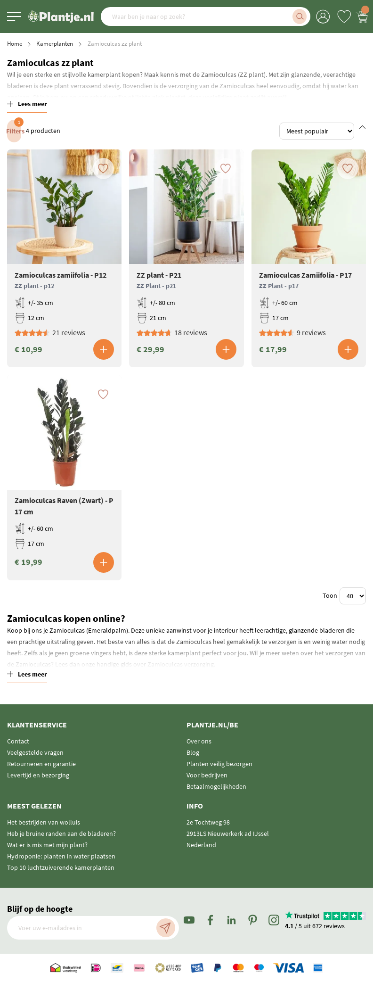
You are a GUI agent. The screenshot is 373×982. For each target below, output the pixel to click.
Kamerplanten (54, 44)
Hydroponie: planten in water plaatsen (61, 856)
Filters (14, 127)
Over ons (198, 741)
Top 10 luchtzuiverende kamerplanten (60, 867)
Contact (18, 741)
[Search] (299, 16)
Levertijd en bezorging (38, 775)
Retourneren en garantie (41, 763)
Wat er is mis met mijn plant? (47, 845)
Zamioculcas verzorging (180, 664)
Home (14, 44)
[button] (105, 173)
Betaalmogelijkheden (216, 786)
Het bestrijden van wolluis (43, 822)
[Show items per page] (353, 595)
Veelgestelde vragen (35, 752)
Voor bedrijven (206, 775)
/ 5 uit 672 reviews (315, 926)
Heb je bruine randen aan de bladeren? (61, 833)
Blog (192, 752)
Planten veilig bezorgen (219, 763)
